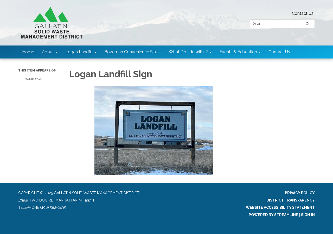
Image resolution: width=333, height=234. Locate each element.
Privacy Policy (300, 193)
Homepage (33, 79)
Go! (308, 24)
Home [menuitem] (28, 51)
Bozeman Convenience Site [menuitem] (130, 51)
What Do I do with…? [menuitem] (188, 51)
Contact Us (302, 13)
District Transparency (290, 200)
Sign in (308, 215)
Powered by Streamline (273, 215)
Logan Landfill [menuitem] (79, 51)
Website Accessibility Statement (280, 207)
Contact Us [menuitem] (279, 51)
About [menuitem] (48, 51)
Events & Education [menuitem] (238, 51)
